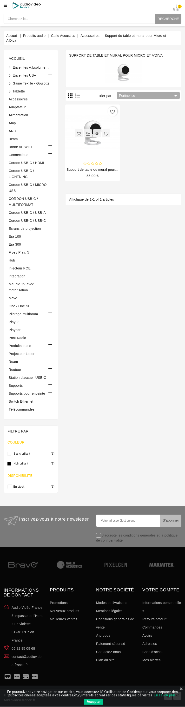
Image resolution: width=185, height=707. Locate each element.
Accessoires (18, 99)
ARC (12, 131)
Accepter (94, 702)
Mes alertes (151, 660)
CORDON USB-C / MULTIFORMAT (23, 202)
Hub (12, 260)
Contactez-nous (108, 652)
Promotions (59, 603)
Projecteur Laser (22, 354)
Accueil (17, 58)
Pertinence (148, 96)
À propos (103, 635)
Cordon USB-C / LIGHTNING (21, 174)
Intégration (17, 276)
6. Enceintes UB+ (22, 75)
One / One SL (19, 306)
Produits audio (20, 346)
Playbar (15, 330)
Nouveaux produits (64, 611)
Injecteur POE (20, 268)
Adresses (149, 644)
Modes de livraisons (111, 603)
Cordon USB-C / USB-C (27, 221)
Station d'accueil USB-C (27, 378)
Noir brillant (33, 463)
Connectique (18, 155)
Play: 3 (14, 322)
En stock (33, 486)
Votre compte (160, 590)
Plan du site (105, 660)
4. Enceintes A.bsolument (28, 67)
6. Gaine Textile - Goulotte (29, 83)
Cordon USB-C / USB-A (27, 213)
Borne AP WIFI (20, 147)
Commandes (152, 627)
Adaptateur (17, 107)
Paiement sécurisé (110, 644)
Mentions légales (109, 611)
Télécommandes (21, 409)
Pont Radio (17, 338)
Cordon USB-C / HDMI (26, 163)
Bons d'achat (152, 652)
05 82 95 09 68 (23, 648)
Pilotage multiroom (23, 314)
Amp (12, 123)
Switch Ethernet (21, 401)
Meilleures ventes (63, 619)
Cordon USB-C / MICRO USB (28, 188)
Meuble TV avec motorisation (21, 287)
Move (13, 298)
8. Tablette (17, 91)
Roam (13, 362)
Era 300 (15, 244)
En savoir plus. (165, 695)
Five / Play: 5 (19, 252)
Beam (13, 139)
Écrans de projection (25, 228)
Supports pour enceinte (27, 393)
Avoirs (147, 635)
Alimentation (18, 115)
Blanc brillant (33, 453)
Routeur (15, 370)
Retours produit (154, 619)
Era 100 (15, 236)
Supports (16, 385)
